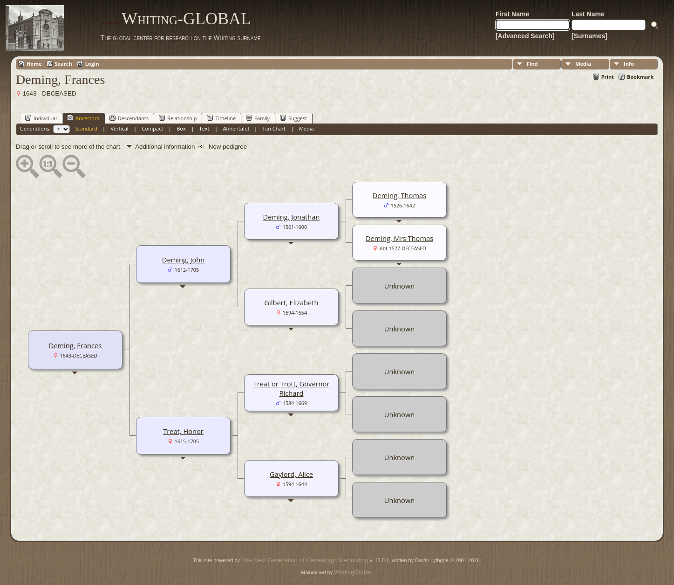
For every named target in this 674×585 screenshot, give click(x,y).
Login (92, 63)
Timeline (221, 118)
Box (181, 128)
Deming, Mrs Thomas (399, 238)
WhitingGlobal (353, 572)
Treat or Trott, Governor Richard (291, 388)
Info (629, 63)
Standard (86, 128)
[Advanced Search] (525, 36)
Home (34, 63)
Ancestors (83, 118)
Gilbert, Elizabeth (291, 302)
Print (607, 76)
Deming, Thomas (399, 195)
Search (63, 63)
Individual (41, 118)
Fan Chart (274, 128)
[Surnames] (589, 36)
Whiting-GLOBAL (176, 18)
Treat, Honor (183, 431)
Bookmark (640, 76)
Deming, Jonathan (291, 216)
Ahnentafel (236, 128)
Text (204, 128)
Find (532, 63)
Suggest (293, 118)
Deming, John (183, 259)
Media (583, 63)
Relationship (178, 118)
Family (258, 118)
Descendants (129, 118)
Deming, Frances (75, 345)
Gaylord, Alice (291, 474)
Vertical (120, 128)
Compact (152, 128)
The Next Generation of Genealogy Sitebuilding (304, 560)
